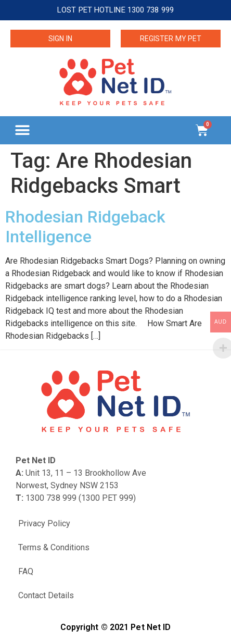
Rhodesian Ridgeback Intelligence (85, 226)
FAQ (25, 571)
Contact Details (46, 595)
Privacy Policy (44, 523)
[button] (22, 130)
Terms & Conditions (53, 547)
